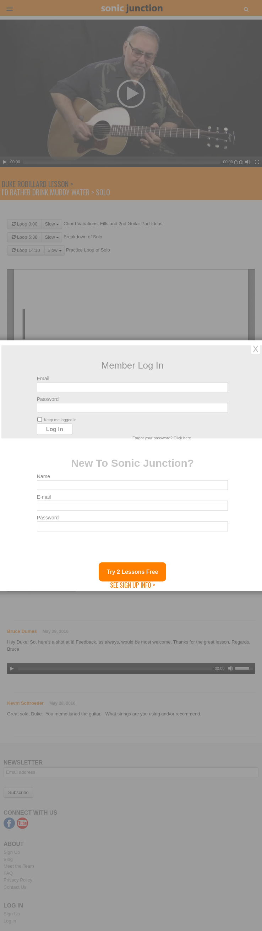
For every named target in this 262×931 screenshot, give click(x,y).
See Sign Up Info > (132, 584)
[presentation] (91, 548)
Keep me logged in (57, 419)
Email (43, 378)
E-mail (44, 496)
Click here (182, 437)
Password (48, 399)
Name (43, 476)
